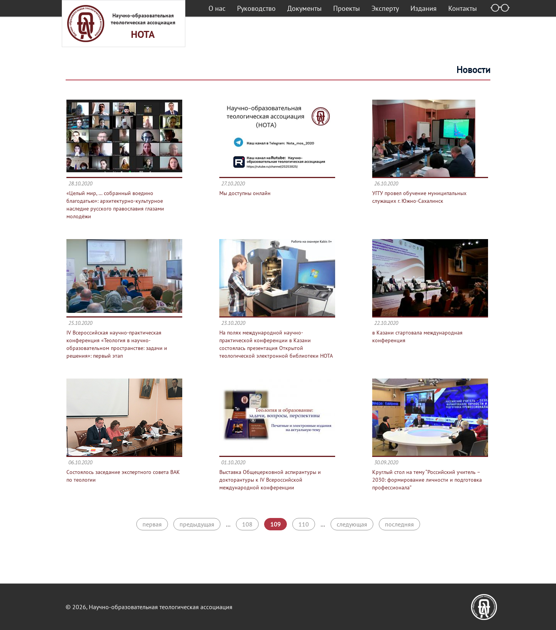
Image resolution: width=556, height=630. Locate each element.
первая (152, 524)
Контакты (462, 8)
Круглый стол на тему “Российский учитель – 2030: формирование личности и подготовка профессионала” (427, 480)
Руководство (256, 8)
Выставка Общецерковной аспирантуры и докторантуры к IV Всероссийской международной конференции (270, 480)
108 (247, 524)
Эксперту (385, 8)
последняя (399, 524)
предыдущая (197, 524)
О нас (216, 8)
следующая (352, 524)
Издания (423, 8)
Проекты (346, 8)
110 (303, 524)
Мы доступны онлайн (245, 193)
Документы (304, 8)
